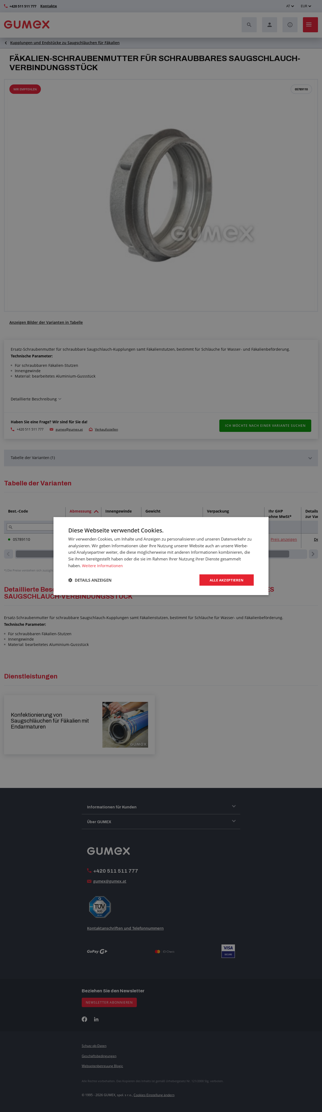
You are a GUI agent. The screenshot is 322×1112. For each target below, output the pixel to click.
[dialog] (161, 556)
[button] (90, 580)
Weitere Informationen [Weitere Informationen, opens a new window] (103, 565)
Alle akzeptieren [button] (225, 579)
